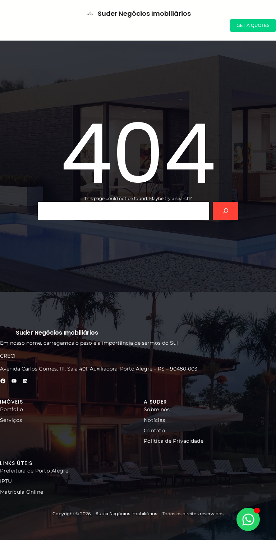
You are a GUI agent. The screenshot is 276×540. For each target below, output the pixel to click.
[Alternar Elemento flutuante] (248, 519)
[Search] (225, 210)
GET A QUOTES (253, 25)
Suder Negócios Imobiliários (144, 13)
